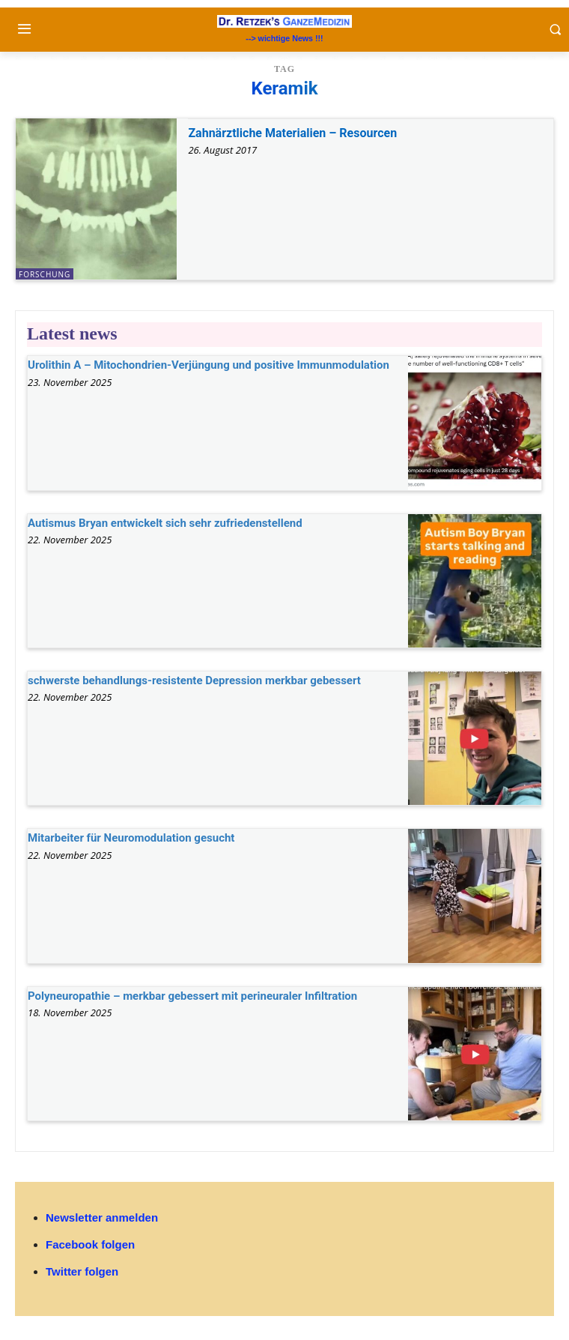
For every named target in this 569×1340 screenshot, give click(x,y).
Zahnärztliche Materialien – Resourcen (292, 133)
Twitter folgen (82, 1271)
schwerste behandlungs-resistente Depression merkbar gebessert (194, 680)
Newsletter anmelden (102, 1217)
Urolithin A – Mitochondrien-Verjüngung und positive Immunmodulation (208, 365)
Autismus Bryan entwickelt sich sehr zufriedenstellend (165, 523)
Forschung (44, 274)
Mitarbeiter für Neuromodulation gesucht (131, 838)
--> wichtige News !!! (284, 38)
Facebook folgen (90, 1244)
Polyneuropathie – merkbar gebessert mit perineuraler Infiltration (192, 996)
